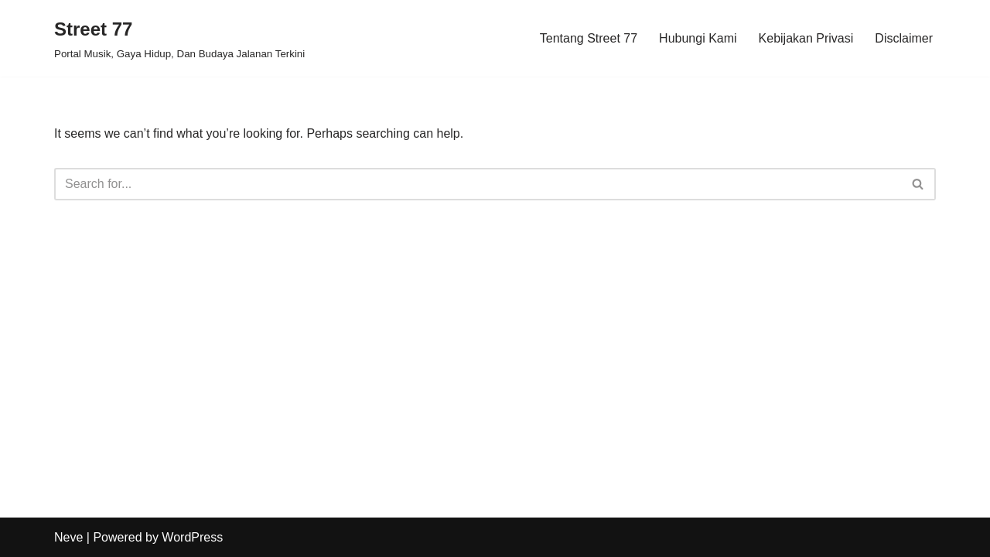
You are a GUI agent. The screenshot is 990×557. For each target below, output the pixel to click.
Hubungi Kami (698, 38)
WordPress (192, 537)
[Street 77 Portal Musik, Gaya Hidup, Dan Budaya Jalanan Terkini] (179, 38)
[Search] (477, 184)
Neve (68, 537)
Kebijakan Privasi (806, 38)
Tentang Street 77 (588, 38)
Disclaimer (904, 38)
